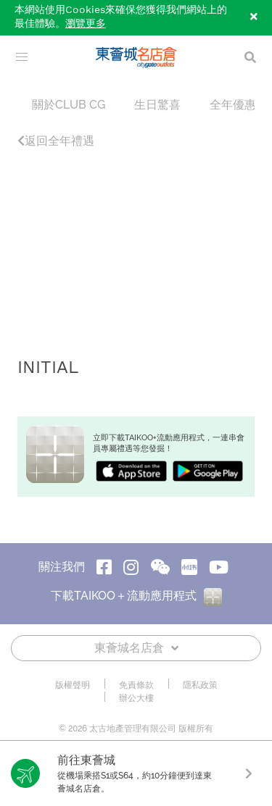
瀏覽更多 (85, 23)
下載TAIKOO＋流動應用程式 (136, 596)
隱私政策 (200, 685)
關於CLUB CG (68, 105)
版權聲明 (72, 685)
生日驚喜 (157, 105)
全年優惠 (233, 105)
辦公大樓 (136, 698)
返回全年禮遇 (55, 141)
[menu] (22, 57)
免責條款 (136, 685)
